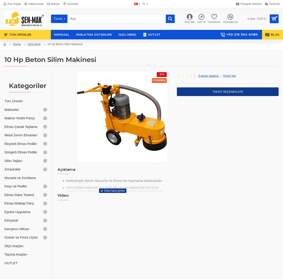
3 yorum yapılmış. (208, 75)
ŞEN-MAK (34, 44)
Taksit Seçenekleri (227, 91)
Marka (17, 44)
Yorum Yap (229, 75)
